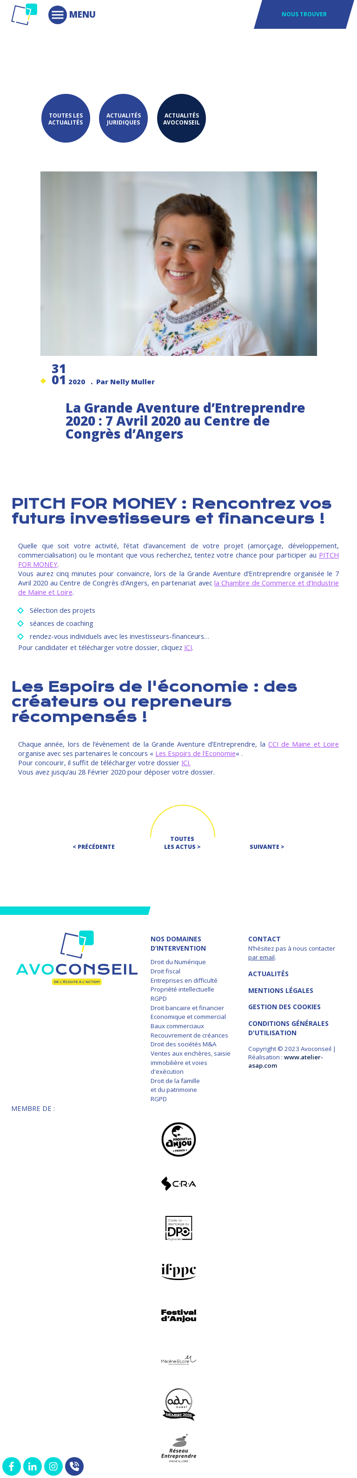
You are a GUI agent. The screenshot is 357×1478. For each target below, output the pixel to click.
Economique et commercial (188, 1015)
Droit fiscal (165, 969)
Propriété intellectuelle (182, 987)
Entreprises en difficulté (184, 978)
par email (261, 955)
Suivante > (267, 845)
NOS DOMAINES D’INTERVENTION (178, 942)
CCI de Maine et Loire (303, 742)
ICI (188, 645)
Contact (264, 937)
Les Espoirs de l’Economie (195, 751)
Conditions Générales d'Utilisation (288, 1026)
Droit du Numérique (178, 960)
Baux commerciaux (177, 1024)
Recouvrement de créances (189, 1033)
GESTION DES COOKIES (284, 1004)
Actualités (268, 971)
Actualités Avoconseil (184, 118)
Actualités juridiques (124, 118)
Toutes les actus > (182, 841)
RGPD (159, 996)
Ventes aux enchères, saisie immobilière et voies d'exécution (191, 1060)
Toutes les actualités (64, 118)
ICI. (186, 760)
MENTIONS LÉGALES (280, 988)
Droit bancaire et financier (187, 1006)
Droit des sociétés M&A (183, 1042)
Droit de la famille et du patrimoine (175, 1083)
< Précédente (94, 845)
